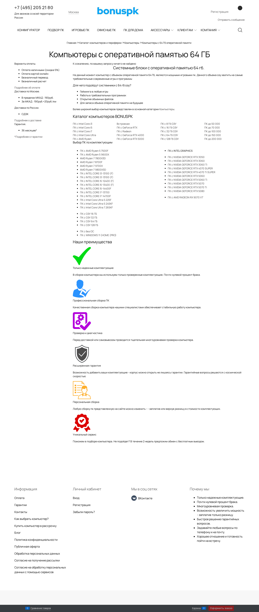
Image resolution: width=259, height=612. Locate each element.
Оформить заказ (221, 608)
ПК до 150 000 (212, 135)
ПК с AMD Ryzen (82, 139)
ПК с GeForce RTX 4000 (130, 135)
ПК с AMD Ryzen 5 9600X (94, 154)
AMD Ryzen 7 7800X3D (93, 158)
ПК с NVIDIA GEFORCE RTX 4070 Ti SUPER (191, 172)
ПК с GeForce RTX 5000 (130, 139)
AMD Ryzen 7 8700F (91, 162)
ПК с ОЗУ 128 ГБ (89, 225)
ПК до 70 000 (212, 127)
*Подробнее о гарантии (28, 136)
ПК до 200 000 (213, 139)
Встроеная (123, 123)
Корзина (196, 608)
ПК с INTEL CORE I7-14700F (95, 196)
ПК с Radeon (124, 131)
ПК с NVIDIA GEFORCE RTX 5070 (186, 183)
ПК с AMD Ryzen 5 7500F (94, 150)
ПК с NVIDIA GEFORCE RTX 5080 (186, 191)
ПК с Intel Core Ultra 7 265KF (96, 207)
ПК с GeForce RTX (127, 127)
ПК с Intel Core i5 (82, 127)
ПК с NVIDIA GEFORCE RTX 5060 (186, 176)
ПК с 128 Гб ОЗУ (170, 139)
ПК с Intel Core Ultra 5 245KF (96, 203)
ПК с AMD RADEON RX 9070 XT (185, 197)
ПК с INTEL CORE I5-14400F (95, 188)
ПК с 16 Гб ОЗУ (169, 127)
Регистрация (219, 12)
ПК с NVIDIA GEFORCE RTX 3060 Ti (187, 164)
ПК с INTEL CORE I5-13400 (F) (97, 184)
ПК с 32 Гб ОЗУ (169, 131)
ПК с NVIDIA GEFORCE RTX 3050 (186, 157)
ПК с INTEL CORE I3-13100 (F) (96, 173)
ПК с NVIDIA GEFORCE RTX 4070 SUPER (190, 168)
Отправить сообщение (231, 19)
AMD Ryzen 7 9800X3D (93, 169)
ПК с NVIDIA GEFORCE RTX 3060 (186, 160)
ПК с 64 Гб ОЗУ (169, 135)
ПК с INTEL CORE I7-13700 (95, 192)
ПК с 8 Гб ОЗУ (168, 123)
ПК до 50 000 (212, 123)
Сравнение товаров (41, 608)
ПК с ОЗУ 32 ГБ (88, 217)
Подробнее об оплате (27, 87)
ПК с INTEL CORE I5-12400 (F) (97, 181)
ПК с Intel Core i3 (82, 123)
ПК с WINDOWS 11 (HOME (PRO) (98, 235)
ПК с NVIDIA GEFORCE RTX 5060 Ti (187, 179)
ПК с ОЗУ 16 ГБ (88, 213)
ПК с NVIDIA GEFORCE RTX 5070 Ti (187, 187)
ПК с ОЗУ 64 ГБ (88, 221)
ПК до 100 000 (212, 131)
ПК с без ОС (87, 231)
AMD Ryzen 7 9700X (91, 166)
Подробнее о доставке (27, 120)
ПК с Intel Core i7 (82, 131)
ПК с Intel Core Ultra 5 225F (95, 200)
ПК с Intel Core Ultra (84, 135)
